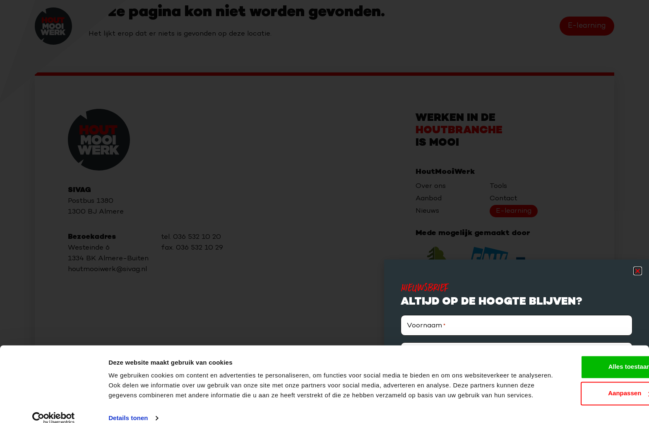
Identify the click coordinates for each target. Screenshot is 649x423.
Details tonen (128, 406)
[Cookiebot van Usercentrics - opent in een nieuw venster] (53, 407)
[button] (638, 271)
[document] (324, 211)
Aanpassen (580, 371)
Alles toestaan (580, 345)
